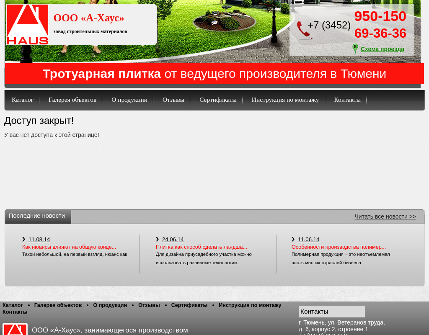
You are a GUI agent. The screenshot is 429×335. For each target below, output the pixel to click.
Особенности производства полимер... (339, 247)
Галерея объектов (72, 99)
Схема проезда (382, 49)
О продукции (129, 99)
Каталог (23, 99)
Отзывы (173, 99)
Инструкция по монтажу (285, 99)
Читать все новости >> (385, 216)
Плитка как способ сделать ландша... (201, 247)
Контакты (347, 99)
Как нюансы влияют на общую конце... (69, 247)
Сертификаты (218, 99)
